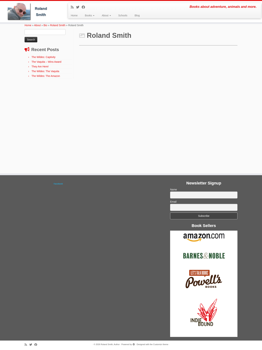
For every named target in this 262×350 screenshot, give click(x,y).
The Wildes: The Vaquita (45, 71)
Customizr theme (160, 344)
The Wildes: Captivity (43, 57)
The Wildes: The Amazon (45, 76)
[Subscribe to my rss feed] (73, 7)
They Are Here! (40, 66)
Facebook (58, 184)
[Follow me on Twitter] (79, 7)
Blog (137, 15)
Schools (122, 15)
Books (90, 15)
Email (173, 201)
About (106, 15)
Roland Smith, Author (110, 344)
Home (74, 15)
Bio (45, 25)
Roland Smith (57, 25)
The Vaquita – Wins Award (46, 61)
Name (173, 189)
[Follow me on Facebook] (84, 7)
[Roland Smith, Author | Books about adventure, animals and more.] (30, 11)
